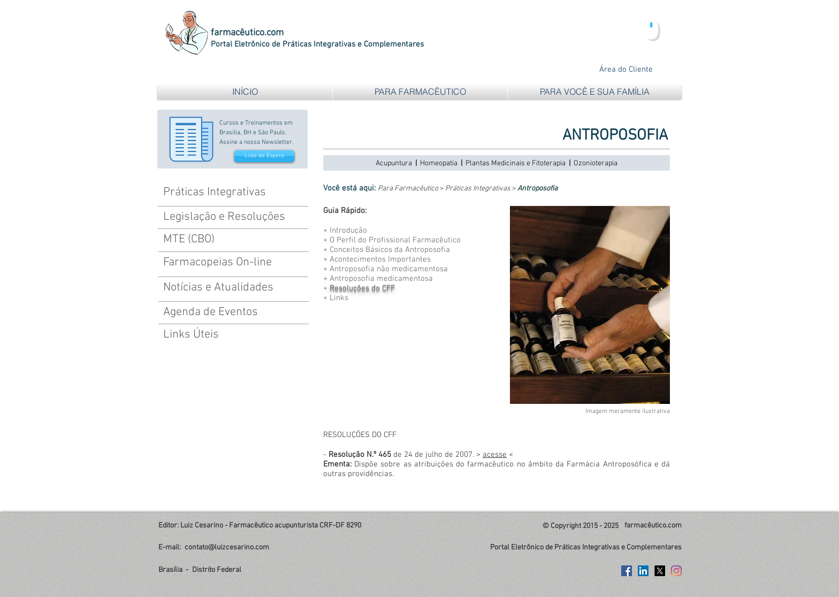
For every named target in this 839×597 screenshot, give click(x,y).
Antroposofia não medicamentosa (389, 269)
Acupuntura (394, 163)
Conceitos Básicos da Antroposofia (390, 250)
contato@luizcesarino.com (227, 547)
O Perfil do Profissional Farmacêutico (395, 240)
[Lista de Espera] (264, 156)
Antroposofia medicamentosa (381, 279)
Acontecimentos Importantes (380, 259)
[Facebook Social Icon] (626, 570)
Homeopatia (438, 163)
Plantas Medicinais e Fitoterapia (516, 163)
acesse (495, 455)
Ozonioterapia (595, 163)
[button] (420, 92)
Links (339, 298)
